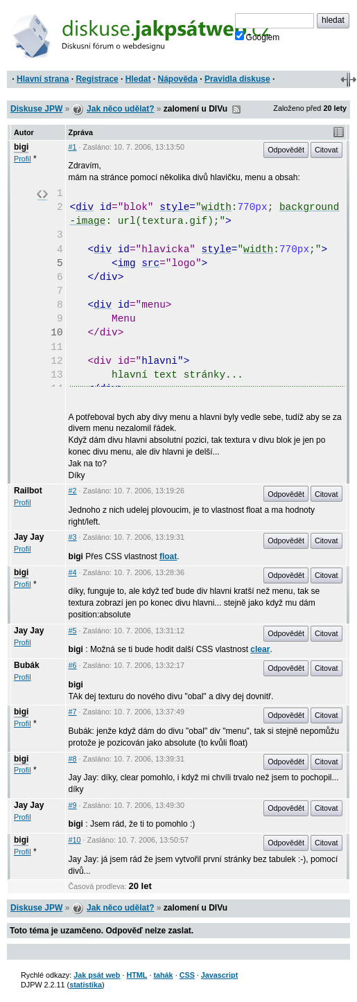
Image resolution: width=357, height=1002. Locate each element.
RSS (236, 109)
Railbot (28, 490)
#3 (73, 537)
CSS (187, 975)
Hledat (138, 79)
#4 (73, 572)
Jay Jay (29, 537)
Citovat (326, 150)
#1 (73, 147)
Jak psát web (96, 975)
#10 (75, 840)
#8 (73, 759)
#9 (73, 805)
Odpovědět (286, 150)
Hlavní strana (43, 79)
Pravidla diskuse (237, 79)
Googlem (257, 36)
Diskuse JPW (36, 109)
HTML (136, 975)
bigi (21, 147)
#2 (73, 490)
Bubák (27, 665)
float (168, 556)
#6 (73, 665)
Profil (22, 159)
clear (260, 649)
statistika (85, 985)
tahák (163, 975)
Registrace (97, 79)
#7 (73, 711)
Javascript (219, 975)
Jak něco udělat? (120, 109)
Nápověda (178, 79)
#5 (73, 630)
